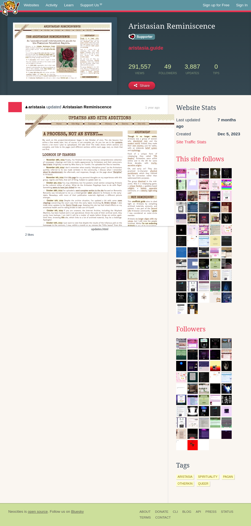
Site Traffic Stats (191, 141)
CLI (175, 512)
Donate (161, 512)
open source (38, 511)
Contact (163, 517)
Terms (145, 517)
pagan (228, 476)
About (145, 512)
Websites (31, 5)
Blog (186, 512)
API (198, 512)
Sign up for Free (216, 5)
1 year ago (152, 107)
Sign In (242, 5)
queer (203, 483)
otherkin (185, 483)
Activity (51, 5)
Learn (69, 5)
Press (210, 512)
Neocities (15, 511)
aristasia (35, 106)
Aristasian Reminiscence (87, 106)
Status (227, 512)
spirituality (208, 476)
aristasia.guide (145, 48)
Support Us (91, 5)
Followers (190, 329)
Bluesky (77, 511)
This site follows (200, 159)
